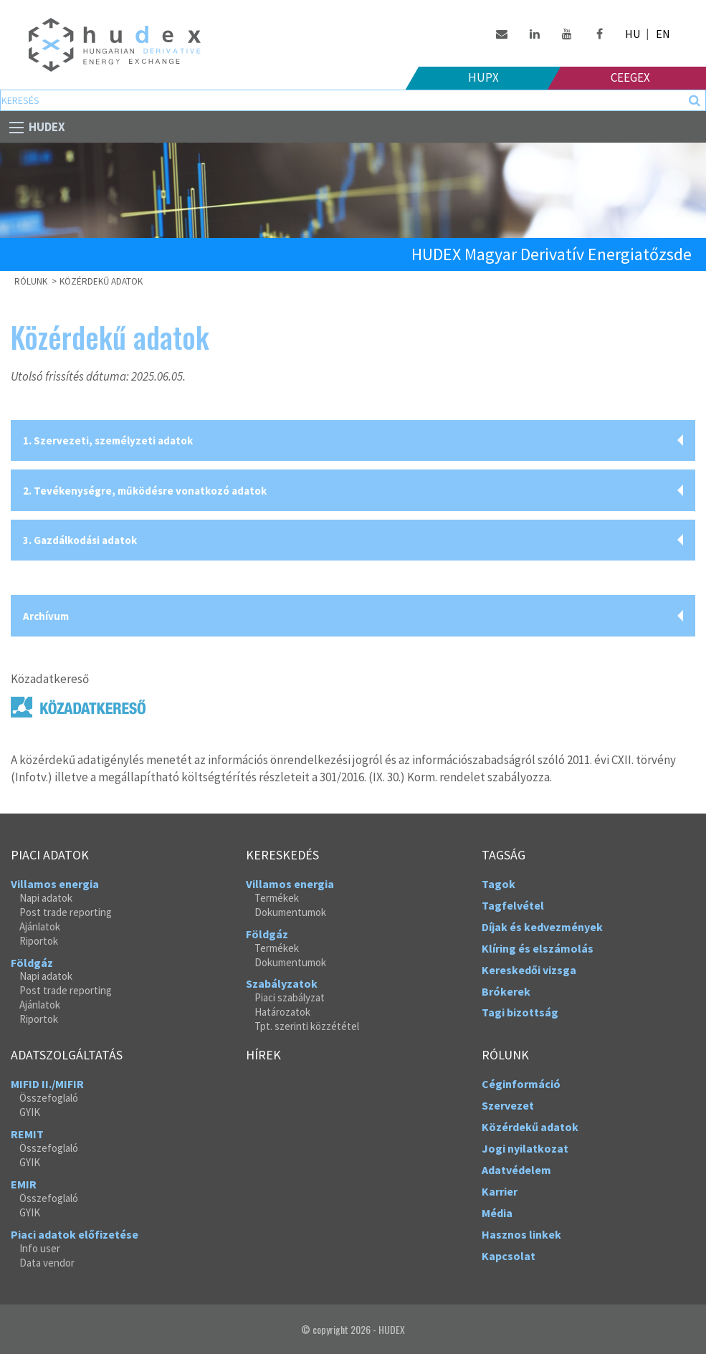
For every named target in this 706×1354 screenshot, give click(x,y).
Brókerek (506, 991)
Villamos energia (55, 884)
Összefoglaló (48, 1098)
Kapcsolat (508, 1256)
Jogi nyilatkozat (525, 1148)
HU (632, 33)
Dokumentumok (290, 912)
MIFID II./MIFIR (47, 1084)
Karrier (499, 1191)
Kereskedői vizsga (529, 970)
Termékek (276, 898)
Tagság (503, 855)
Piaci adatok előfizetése (74, 1234)
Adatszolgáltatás (67, 1055)
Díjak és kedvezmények (542, 927)
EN (663, 33)
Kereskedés (282, 855)
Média (497, 1213)
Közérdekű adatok (101, 281)
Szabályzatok (282, 983)
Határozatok (282, 1012)
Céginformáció (521, 1084)
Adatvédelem (516, 1170)
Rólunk (505, 1055)
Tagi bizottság (520, 1012)
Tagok (498, 884)
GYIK (29, 1112)
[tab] (353, 441)
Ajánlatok (39, 926)
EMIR (24, 1184)
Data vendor (47, 1262)
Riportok (38, 941)
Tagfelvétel (513, 905)
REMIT (27, 1134)
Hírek (263, 1055)
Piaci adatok (50, 855)
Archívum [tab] (46, 616)
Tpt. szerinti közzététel (306, 1026)
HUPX (483, 77)
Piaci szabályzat (289, 997)
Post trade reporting (65, 912)
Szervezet (508, 1105)
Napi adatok (45, 898)
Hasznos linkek (521, 1234)
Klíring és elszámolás (537, 948)
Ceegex (630, 77)
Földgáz (32, 962)
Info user (39, 1248)
